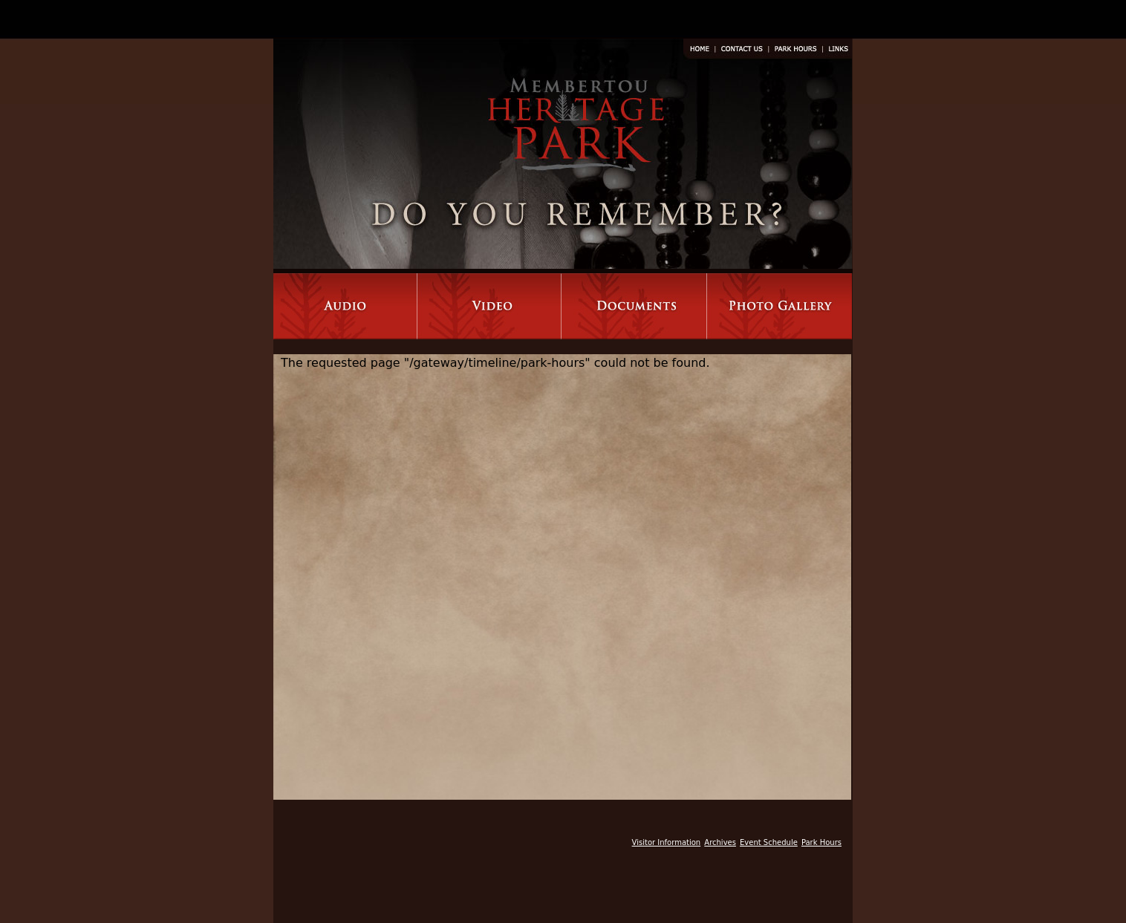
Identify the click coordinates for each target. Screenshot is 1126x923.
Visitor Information (666, 842)
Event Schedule (769, 842)
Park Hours (821, 842)
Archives (720, 842)
